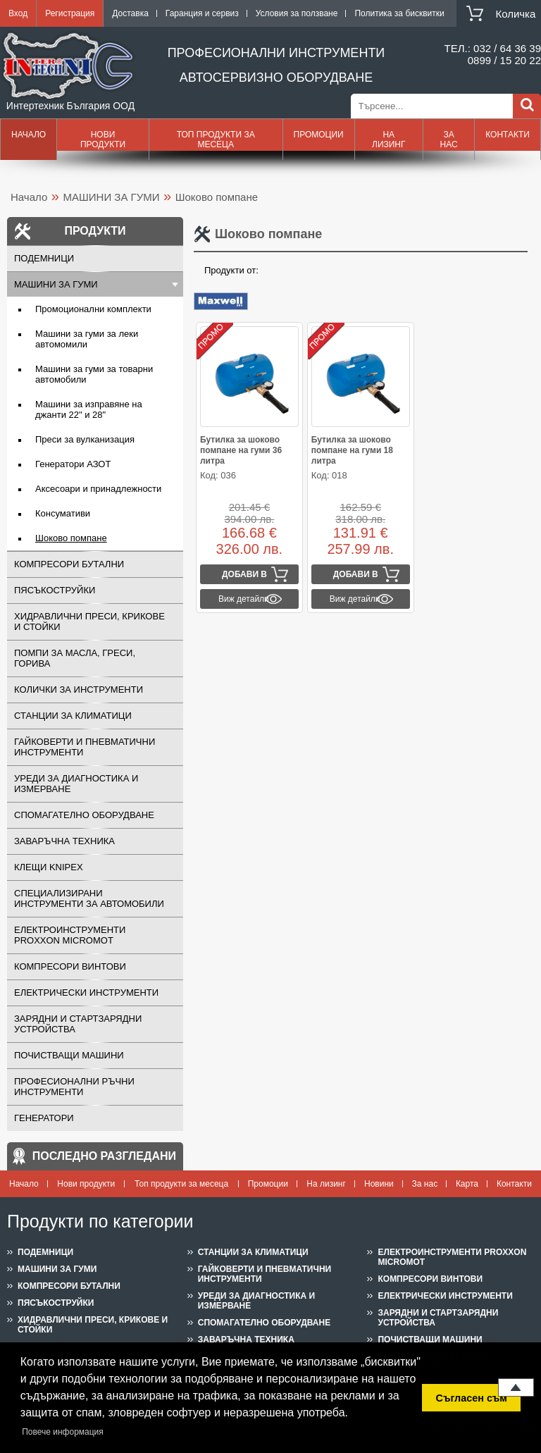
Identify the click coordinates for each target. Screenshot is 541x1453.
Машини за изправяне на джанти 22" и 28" (88, 409)
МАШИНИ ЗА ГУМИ (111, 197)
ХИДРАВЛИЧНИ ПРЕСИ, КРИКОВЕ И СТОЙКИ (89, 621)
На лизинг (389, 139)
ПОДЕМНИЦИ (44, 258)
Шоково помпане (71, 538)
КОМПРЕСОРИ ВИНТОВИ (70, 966)
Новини (379, 1184)
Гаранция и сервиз (202, 13)
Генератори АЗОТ (73, 464)
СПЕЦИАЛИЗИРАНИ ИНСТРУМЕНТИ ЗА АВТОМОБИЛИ (89, 898)
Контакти (507, 135)
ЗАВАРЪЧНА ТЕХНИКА (64, 841)
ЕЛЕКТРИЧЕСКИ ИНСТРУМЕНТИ (86, 992)
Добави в (244, 574)
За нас (448, 139)
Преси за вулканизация (85, 439)
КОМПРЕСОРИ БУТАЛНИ (69, 564)
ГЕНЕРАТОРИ (44, 1118)
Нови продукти (102, 139)
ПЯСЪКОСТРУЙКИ (54, 590)
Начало (28, 135)
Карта (467, 1184)
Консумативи (62, 513)
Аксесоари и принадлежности (98, 488)
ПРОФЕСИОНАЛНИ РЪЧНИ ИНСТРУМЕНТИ (74, 1086)
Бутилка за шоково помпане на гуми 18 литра (352, 450)
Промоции (319, 135)
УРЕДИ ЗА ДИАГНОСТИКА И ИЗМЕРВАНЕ (76, 783)
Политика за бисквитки (399, 13)
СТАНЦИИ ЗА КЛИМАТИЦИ (73, 715)
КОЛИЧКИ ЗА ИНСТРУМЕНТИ (78, 689)
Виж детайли (243, 599)
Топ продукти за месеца (216, 139)
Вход (17, 13)
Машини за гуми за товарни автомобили (94, 374)
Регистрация (69, 13)
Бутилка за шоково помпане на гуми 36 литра (241, 450)
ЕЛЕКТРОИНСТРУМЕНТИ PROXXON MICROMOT (69, 935)
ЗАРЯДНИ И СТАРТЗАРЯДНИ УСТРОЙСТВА (78, 1023)
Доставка (130, 13)
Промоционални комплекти (93, 309)
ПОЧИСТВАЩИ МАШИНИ (69, 1055)
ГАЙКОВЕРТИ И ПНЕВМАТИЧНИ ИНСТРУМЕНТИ (84, 747)
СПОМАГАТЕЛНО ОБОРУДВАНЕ (84, 815)
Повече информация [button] (63, 1432)
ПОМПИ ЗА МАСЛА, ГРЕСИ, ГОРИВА (74, 658)
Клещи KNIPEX (48, 867)
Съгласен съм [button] (471, 1398)
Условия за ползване (297, 13)
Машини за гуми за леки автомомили (86, 339)
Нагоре (516, 1387)
